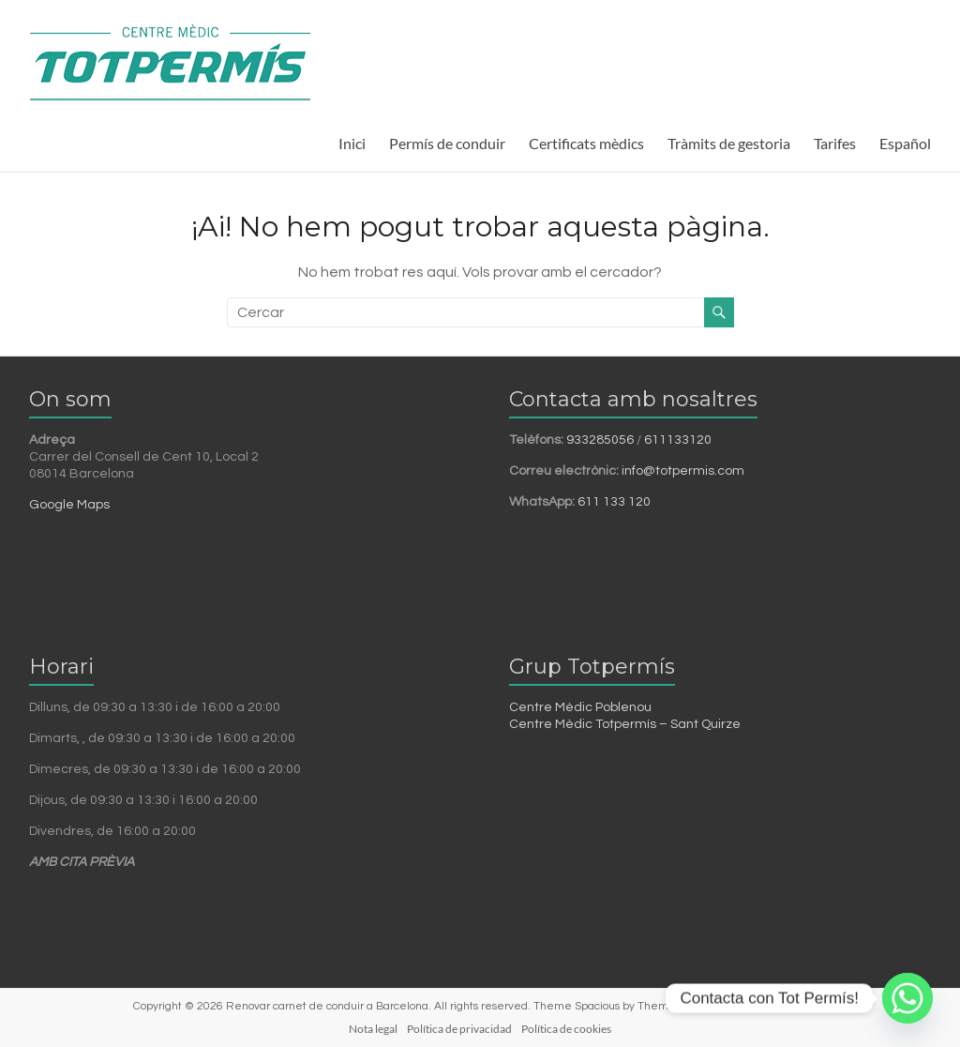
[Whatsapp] (907, 998)
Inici (352, 143)
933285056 (600, 440)
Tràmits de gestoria (729, 143)
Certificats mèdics (586, 143)
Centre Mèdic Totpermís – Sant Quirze (625, 724)
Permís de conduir (447, 143)
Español (905, 143)
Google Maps (69, 504)
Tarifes (835, 143)
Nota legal (373, 1029)
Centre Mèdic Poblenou (580, 707)
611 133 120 (614, 501)
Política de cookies (566, 1029)
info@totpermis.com (683, 471)
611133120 (678, 440)
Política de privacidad (459, 1029)
